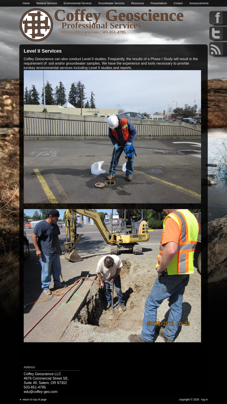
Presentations (159, 3)
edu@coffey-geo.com (80, 32)
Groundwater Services (111, 3)
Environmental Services (78, 3)
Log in (204, 399)
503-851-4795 (114, 32)
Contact (178, 3)
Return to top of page (35, 399)
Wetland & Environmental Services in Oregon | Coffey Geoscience (36, 25)
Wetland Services (46, 3)
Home (26, 3)
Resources (137, 3)
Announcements (199, 3)
